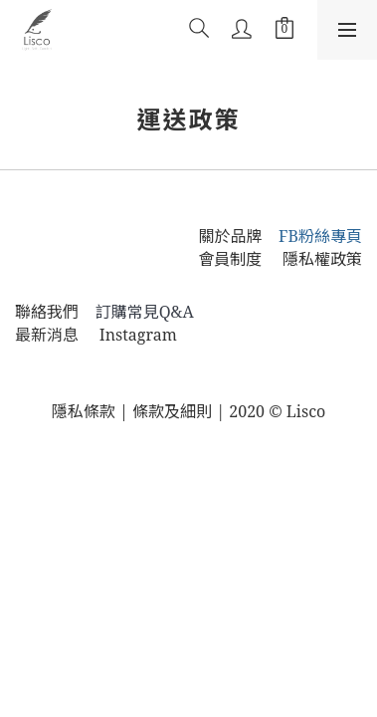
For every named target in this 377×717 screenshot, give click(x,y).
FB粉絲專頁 (320, 236)
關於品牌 (230, 236)
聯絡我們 (47, 312)
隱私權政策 (322, 259)
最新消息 (47, 335)
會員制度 (240, 259)
